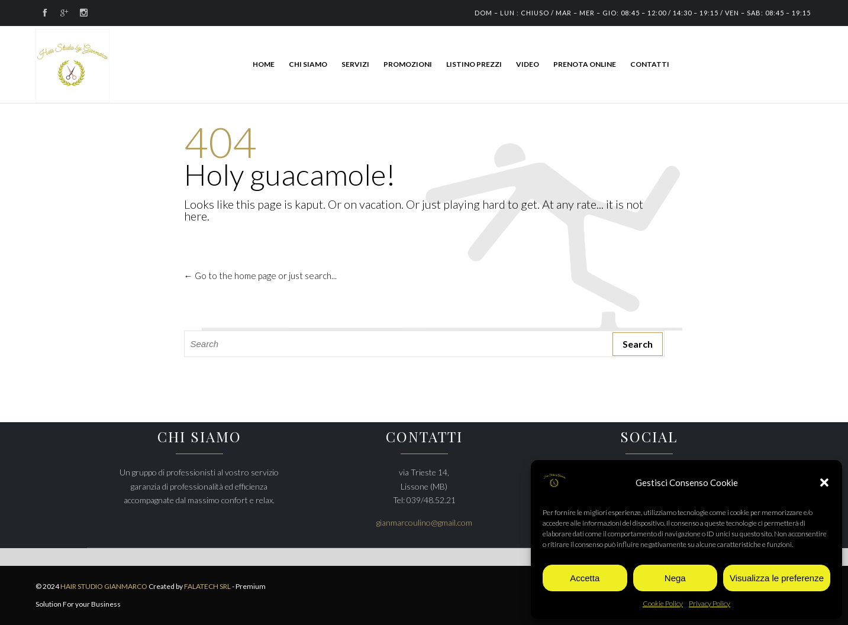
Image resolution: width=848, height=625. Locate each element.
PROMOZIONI (407, 64)
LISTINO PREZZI (474, 64)
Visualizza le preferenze (777, 578)
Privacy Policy (709, 603)
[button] (824, 482)
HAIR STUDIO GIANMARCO (104, 586)
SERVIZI (355, 64)
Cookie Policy (663, 603)
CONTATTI (649, 64)
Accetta (584, 578)
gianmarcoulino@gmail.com (424, 522)
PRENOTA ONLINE (584, 64)
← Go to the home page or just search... (260, 275)
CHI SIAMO (308, 64)
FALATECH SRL (207, 586)
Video (527, 64)
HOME (264, 64)
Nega (675, 578)
